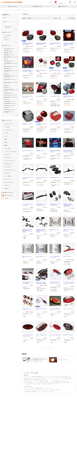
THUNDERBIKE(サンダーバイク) (10, 103)
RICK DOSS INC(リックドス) (9, 101)
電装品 (5, 139)
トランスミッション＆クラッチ (10, 151)
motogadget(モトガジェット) (9, 111)
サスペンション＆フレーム (9, 160)
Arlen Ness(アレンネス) (8, 50)
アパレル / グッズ (8, 195)
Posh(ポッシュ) (7, 99)
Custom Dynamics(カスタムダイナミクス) (11, 64)
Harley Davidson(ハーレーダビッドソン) (10, 80)
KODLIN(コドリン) (7, 87)
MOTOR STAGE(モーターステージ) (10, 97)
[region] (38, 10)
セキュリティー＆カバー (9, 182)
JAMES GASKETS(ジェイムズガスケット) (11, 83)
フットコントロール (8, 130)
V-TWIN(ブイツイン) (7, 107)
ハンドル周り (6, 126)
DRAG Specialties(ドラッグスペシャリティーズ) (11, 71)
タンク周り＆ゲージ (8, 163)
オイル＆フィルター (8, 123)
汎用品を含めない (8, 26)
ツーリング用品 (7, 176)
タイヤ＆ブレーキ (7, 157)
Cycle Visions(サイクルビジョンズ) (10, 66)
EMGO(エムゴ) (6, 73)
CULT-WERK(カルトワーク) (9, 61)
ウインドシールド (7, 179)
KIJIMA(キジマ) (7, 85)
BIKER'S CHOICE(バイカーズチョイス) (11, 57)
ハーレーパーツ (8, 120)
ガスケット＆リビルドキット (9, 169)
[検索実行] (50, 2)
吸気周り (6, 145)
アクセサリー (6, 39)
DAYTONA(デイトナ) (8, 68)
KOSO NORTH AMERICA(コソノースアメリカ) (11, 90)
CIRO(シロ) (6, 59)
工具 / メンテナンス (9, 192)
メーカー (7, 198)
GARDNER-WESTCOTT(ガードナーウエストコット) (11, 77)
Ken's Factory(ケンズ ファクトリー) (10, 95)
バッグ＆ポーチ (7, 173)
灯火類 (5, 142)
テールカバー (6, 37)
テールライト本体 (7, 35)
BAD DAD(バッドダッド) (8, 52)
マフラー (6, 136)
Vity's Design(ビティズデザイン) (9, 109)
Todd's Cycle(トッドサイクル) (9, 105)
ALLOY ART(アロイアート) (9, 48)
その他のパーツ (7, 188)
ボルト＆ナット (7, 185)
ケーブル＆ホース (7, 166)
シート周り (6, 133)
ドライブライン (7, 154)
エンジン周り (6, 148)
